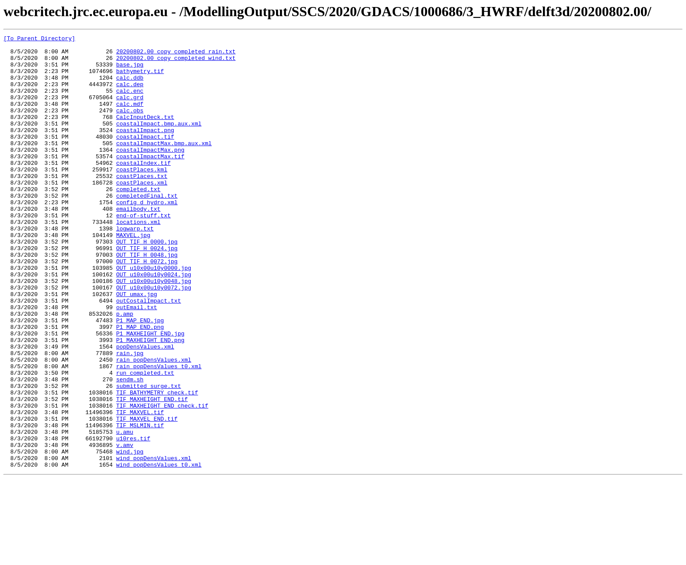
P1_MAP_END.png (140, 386)
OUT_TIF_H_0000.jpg (146, 283)
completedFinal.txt (146, 228)
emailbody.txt (138, 244)
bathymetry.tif (140, 79)
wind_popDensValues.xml (153, 543)
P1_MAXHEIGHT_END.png (150, 401)
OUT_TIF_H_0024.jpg (146, 291)
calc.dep (129, 94)
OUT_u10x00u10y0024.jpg (153, 323)
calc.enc (129, 102)
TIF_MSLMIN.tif (140, 504)
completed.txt (138, 220)
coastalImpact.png (145, 149)
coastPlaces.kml (141, 197)
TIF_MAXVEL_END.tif (146, 496)
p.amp (124, 370)
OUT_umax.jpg (136, 346)
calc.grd (129, 110)
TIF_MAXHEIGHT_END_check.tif (162, 480)
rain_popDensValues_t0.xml (158, 433)
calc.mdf (129, 118)
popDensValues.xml (145, 409)
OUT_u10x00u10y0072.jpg (153, 338)
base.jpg (129, 71)
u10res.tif (133, 519)
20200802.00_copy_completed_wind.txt (175, 63)
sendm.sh (129, 449)
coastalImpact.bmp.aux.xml (158, 142)
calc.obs (129, 126)
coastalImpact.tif (145, 157)
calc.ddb (129, 87)
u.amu (124, 512)
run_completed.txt (145, 441)
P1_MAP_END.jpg (140, 378)
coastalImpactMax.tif (150, 181)
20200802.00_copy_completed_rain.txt (175, 55)
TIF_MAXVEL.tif (140, 488)
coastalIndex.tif (143, 189)
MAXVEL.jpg (133, 275)
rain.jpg (129, 417)
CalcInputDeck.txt (145, 134)
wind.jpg (129, 535)
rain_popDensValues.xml (153, 425)
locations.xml (138, 260)
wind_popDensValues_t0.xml (158, 551)
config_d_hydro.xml (146, 236)
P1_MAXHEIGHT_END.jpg (150, 394)
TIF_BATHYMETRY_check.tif (157, 464)
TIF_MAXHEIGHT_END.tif (152, 472)
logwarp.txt (135, 268)
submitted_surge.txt (148, 456)
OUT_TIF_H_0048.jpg (146, 299)
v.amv (124, 527)
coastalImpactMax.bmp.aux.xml (163, 165)
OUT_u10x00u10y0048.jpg (153, 331)
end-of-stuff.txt (143, 252)
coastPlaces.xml (141, 212)
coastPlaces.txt (141, 205)
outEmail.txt (136, 362)
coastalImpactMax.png (150, 173)
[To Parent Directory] (39, 39)
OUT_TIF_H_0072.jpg (146, 307)
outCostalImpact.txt (148, 354)
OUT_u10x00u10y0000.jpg (153, 315)
